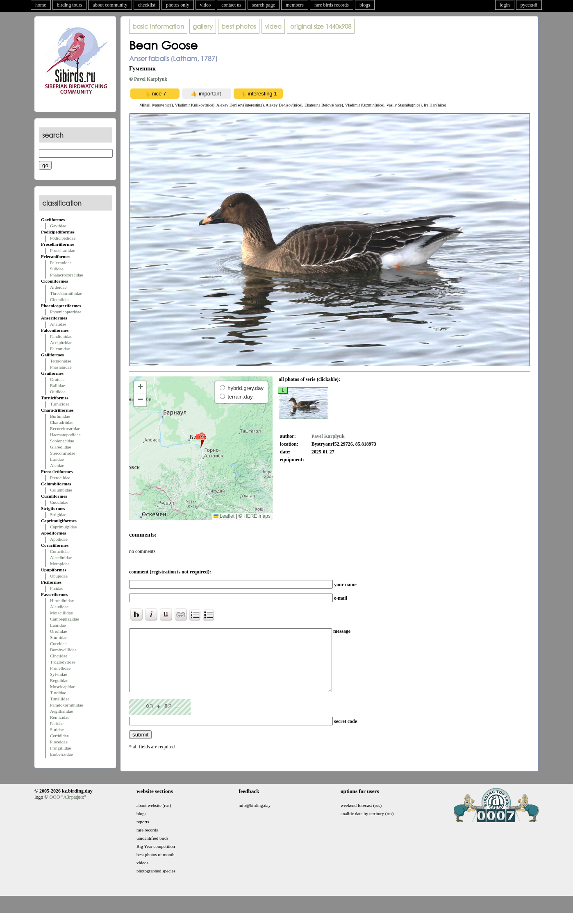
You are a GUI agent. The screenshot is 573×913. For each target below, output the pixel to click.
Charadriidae (61, 422)
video (205, 5)
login (505, 5)
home (40, 5)
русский (529, 5)
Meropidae (60, 563)
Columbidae (61, 489)
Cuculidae (59, 502)
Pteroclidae (60, 477)
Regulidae (59, 680)
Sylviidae (58, 674)
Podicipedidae (62, 238)
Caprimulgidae (63, 526)
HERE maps (257, 516)
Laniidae (58, 625)
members (295, 5)
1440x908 (320, 26)
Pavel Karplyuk (150, 79)
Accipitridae (61, 342)
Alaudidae (59, 606)
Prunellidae (60, 668)
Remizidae (59, 717)
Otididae (58, 391)
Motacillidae (61, 612)
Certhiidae (59, 735)
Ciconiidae (60, 299)
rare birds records (331, 5)
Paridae (57, 723)
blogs (364, 5)
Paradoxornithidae (66, 704)
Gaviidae (58, 225)
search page (263, 5)
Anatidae (58, 324)
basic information (158, 26)
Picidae (56, 588)
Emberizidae (61, 754)
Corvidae (58, 643)
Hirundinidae (62, 600)
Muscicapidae (62, 686)
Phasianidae (61, 367)
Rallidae (57, 385)
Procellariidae (62, 250)
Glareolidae (60, 446)
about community (110, 5)
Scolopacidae (62, 440)
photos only (177, 5)
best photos (238, 26)
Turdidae (58, 692)
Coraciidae (60, 551)
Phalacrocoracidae (66, 274)
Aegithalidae (61, 711)
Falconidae (60, 348)
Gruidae (57, 379)
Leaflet (224, 516)
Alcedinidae (61, 557)
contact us (231, 5)
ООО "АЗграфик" (67, 809)
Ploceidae (59, 741)
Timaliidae (59, 698)
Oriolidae (58, 631)
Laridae (57, 459)
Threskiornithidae (66, 293)
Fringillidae (60, 747)
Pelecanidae (61, 262)
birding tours (69, 5)
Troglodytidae (62, 661)
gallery (203, 26)
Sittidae (57, 729)
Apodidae (59, 539)
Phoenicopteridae (65, 311)
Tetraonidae (60, 360)
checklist (147, 5)
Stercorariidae (62, 453)
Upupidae (59, 575)
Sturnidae (58, 637)
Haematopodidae (65, 434)
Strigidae (58, 514)
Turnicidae (59, 403)
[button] (200, 440)
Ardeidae (58, 287)
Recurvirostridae (65, 428)
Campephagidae (64, 618)
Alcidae (57, 465)
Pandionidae (61, 336)
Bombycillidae (63, 649)
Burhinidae (60, 416)
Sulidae (57, 268)
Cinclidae (58, 655)
